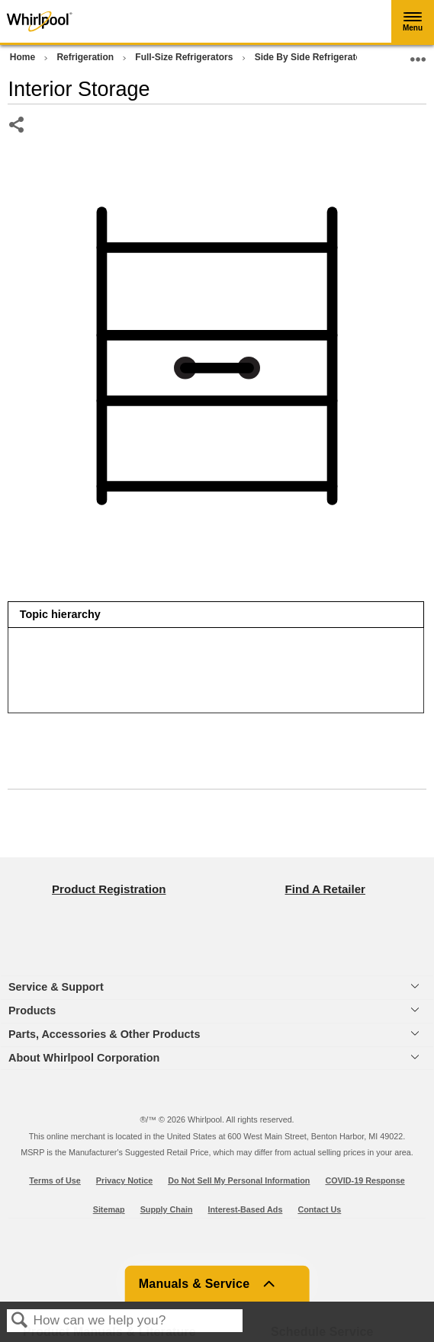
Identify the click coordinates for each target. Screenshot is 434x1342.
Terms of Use (55, 1180)
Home (24, 57)
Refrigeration (86, 57)
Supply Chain (166, 1209)
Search (20, 1321)
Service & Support (56, 987)
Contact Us (319, 1209)
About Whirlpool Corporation (83, 1058)
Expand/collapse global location (418, 54)
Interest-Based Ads (245, 1209)
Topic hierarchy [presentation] (60, 614)
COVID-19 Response (364, 1180)
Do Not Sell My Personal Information (239, 1180)
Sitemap (109, 1209)
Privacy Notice (124, 1180)
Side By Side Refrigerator (311, 57)
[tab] (215, 615)
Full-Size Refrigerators (185, 57)
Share (17, 126)
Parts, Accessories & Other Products (104, 1034)
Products (32, 1010)
